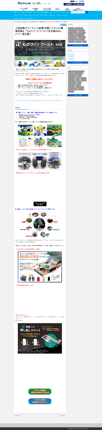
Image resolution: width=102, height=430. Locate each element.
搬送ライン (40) (71, 80)
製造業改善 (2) (52, 15)
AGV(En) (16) (29, 18)
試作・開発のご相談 (36, 9)
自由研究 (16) (70, 91)
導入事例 (67, 9)
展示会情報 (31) (71, 87)
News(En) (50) (58, 15)
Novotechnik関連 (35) (28, 15)
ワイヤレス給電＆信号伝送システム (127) (75, 71)
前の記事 (17, 415)
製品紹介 (58, 9)
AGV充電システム (47, 9)
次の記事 (62, 415)
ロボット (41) (83, 78)
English (76, 1)
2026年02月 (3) (71, 56)
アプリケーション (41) (60, 12)
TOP (15, 21)
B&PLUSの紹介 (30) (79, 87)
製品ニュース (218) (36, 12)
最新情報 (19, 21)
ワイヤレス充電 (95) (78, 73)
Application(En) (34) (22, 18)
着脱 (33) (79, 82)
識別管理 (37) (83, 80)
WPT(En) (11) (64, 15)
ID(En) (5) (16, 18)
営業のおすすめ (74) (72, 75)
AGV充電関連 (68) (44, 12)
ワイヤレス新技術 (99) (22, 12)
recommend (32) (71, 84)
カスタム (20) (80, 89)
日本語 (72, 1)
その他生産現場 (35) (72, 82)
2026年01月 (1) (71, 58)
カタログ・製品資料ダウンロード (78, 9)
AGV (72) (79, 75)
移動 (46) (77, 78)
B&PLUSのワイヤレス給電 (24, 9)
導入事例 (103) (29, 12)
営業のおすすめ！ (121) (18, 15)
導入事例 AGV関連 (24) (44, 15)
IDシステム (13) (52, 12)
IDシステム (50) (71, 78)
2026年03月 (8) (71, 55)
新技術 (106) (70, 73)
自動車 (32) (78, 84)
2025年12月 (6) (71, 59)
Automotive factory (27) (72, 89)
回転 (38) (77, 80)
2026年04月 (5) (71, 54)
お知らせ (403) (36, 15)
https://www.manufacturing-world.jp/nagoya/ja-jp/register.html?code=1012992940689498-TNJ (39, 100)
